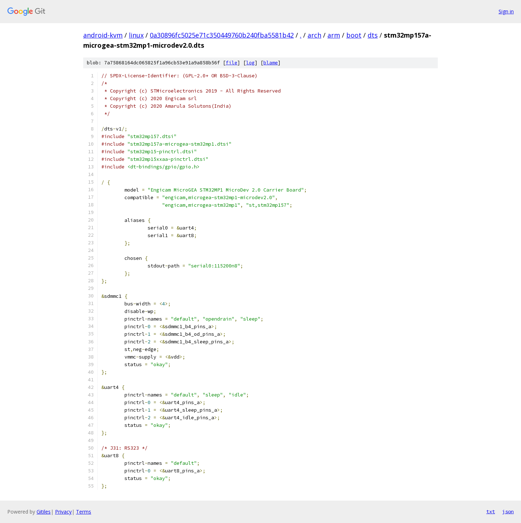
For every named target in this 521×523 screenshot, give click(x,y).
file (231, 63)
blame (270, 63)
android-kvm (103, 35)
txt (490, 511)
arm (333, 35)
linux (136, 35)
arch (314, 35)
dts (373, 35)
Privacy (63, 511)
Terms (83, 511)
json (508, 511)
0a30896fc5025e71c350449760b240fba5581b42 (222, 35)
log (250, 63)
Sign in (506, 11)
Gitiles (44, 511)
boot (353, 35)
